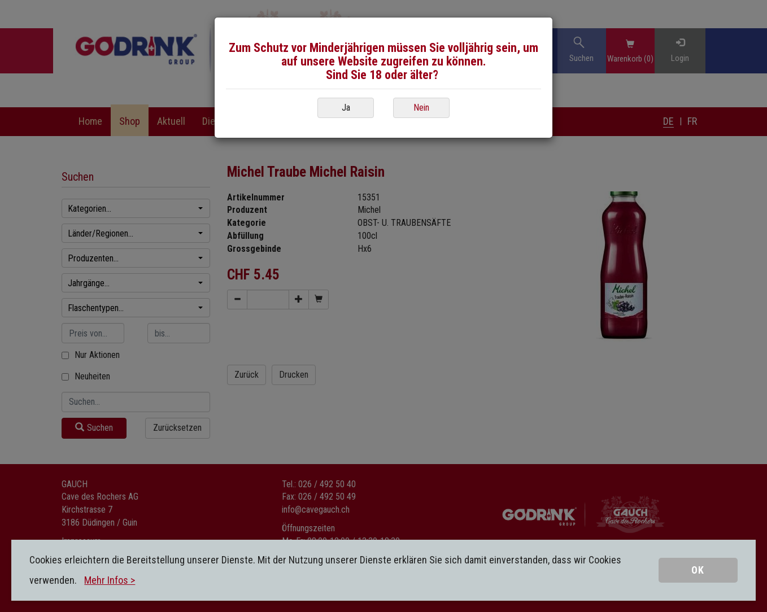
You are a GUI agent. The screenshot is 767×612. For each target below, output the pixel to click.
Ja (346, 107)
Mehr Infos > (109, 580)
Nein (421, 107)
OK (697, 570)
